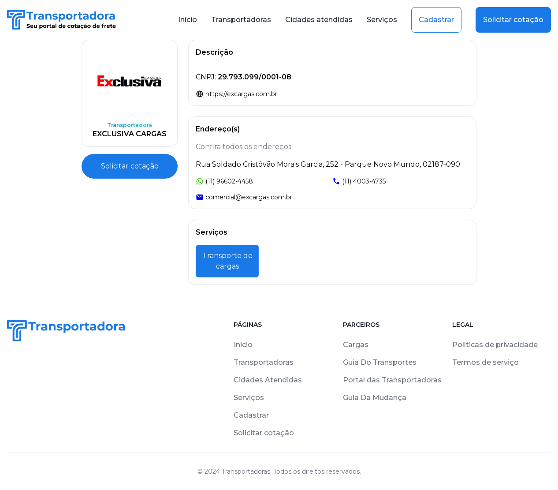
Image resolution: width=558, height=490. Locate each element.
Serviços (382, 19)
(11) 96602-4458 (224, 181)
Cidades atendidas (319, 19)
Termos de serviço (485, 362)
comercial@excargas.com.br (244, 197)
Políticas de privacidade (495, 344)
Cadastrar (436, 19)
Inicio (243, 344)
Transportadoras (241, 19)
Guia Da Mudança (374, 397)
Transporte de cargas (227, 260)
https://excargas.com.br (236, 94)
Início (187, 19)
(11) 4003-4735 (359, 181)
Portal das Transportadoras (392, 380)
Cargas (355, 344)
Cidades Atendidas (268, 380)
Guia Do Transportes (380, 362)
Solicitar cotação (513, 19)
